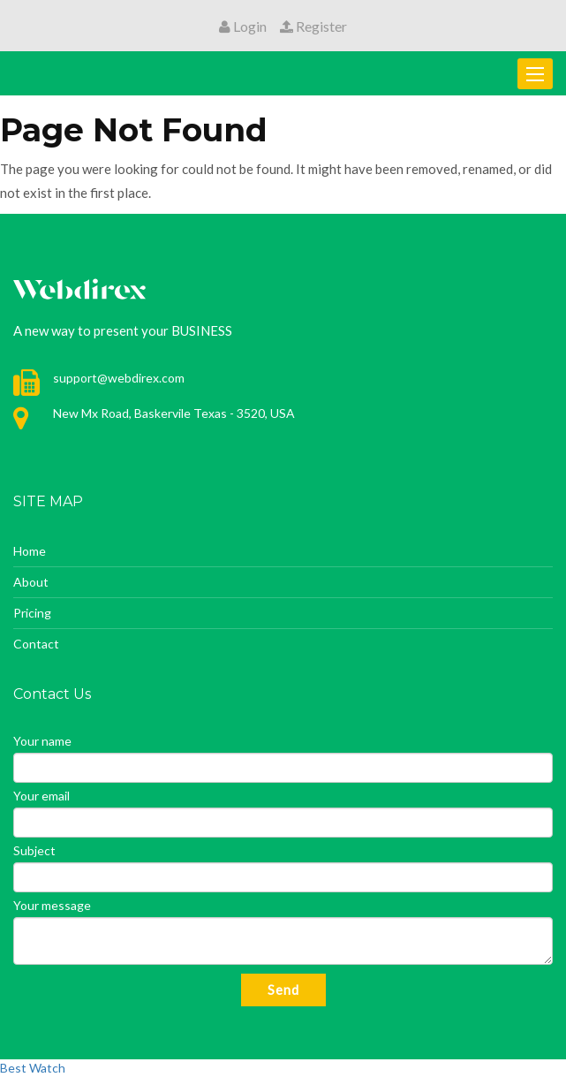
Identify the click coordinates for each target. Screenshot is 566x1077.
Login (243, 26)
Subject (34, 850)
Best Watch (32, 1067)
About (31, 581)
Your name (42, 740)
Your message (52, 905)
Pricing (32, 612)
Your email (41, 795)
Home (29, 550)
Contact (36, 643)
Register (313, 26)
